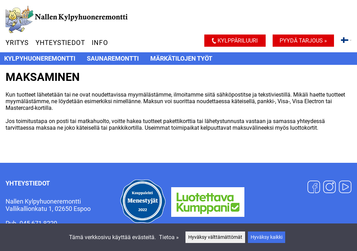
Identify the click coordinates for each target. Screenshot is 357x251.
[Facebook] (313, 188)
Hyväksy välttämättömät (215, 237)
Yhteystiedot (60, 43)
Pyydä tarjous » (303, 40)
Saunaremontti (113, 58)
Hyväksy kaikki (266, 237)
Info (100, 43)
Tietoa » (169, 237)
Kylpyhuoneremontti (39, 58)
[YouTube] (345, 188)
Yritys (17, 43)
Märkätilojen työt (181, 58)
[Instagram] (329, 188)
